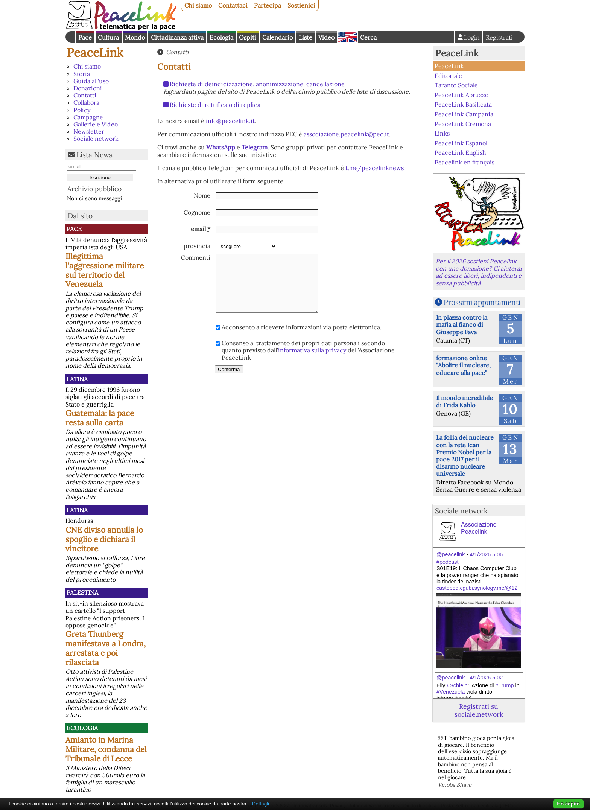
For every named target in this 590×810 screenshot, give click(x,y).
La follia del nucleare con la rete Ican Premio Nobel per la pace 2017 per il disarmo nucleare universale (465, 455)
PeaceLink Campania (464, 114)
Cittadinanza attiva (177, 37)
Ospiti (247, 37)
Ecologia (221, 37)
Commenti (195, 257)
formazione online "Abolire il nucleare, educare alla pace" (463, 365)
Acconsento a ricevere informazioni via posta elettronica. (302, 327)
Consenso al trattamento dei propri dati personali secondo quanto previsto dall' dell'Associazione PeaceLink (308, 350)
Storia (81, 74)
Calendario (277, 37)
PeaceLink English (460, 152)
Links (442, 133)
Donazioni (87, 88)
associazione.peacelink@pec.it (346, 134)
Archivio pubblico (94, 188)
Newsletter (88, 131)
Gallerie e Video (95, 124)
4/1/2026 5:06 (486, 554)
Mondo (135, 37)
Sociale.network (96, 138)
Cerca (368, 37)
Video (326, 37)
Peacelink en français (464, 162)
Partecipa (267, 5)
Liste (305, 37)
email (200, 229)
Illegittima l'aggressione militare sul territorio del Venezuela (104, 270)
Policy (81, 110)
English (347, 37)
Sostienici (301, 5)
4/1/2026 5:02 (486, 677)
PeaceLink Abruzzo (461, 95)
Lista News (94, 154)
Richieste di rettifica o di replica (215, 104)
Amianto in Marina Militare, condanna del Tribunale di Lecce (106, 749)
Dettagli (260, 804)
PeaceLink (95, 52)
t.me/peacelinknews (374, 168)
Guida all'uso (91, 81)
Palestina (82, 592)
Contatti (84, 95)
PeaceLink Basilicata (463, 104)
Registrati (499, 37)
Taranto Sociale (456, 85)
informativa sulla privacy (312, 350)
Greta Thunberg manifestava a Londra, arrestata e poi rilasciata (105, 648)
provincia (197, 246)
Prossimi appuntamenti (482, 302)
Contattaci (233, 5)
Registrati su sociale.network (479, 710)
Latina (77, 379)
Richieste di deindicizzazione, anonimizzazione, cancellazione (257, 84)
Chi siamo (198, 5)
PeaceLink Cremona (463, 123)
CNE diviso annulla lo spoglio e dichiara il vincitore (104, 539)
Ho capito (568, 804)
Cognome (197, 212)
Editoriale (448, 75)
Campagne (88, 117)
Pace (85, 37)
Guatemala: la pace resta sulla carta (99, 418)
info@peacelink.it (230, 121)
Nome (202, 195)
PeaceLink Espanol (461, 142)
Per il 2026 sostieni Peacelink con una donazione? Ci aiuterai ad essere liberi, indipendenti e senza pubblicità (479, 272)
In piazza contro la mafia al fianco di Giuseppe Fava (461, 324)
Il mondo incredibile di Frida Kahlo (464, 401)
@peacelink (450, 554)
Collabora (86, 102)
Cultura (108, 37)
